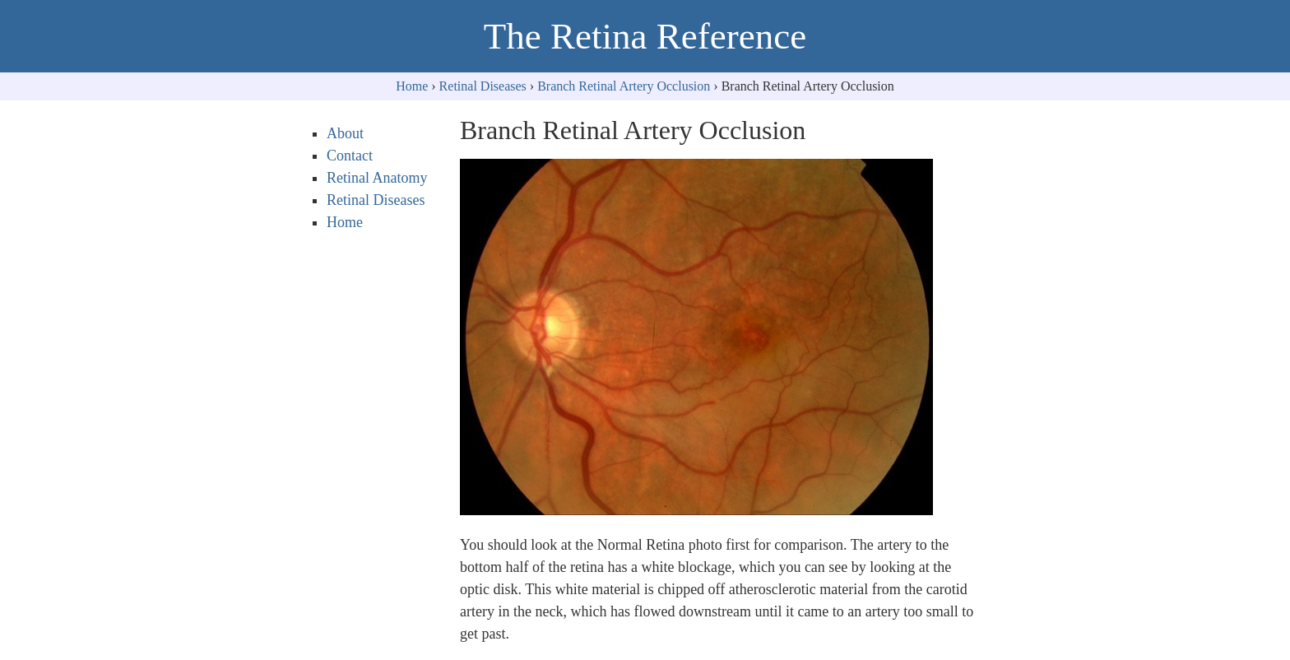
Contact (350, 155)
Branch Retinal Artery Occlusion (623, 86)
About (345, 133)
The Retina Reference (645, 36)
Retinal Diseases (483, 86)
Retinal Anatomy (377, 178)
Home (412, 86)
